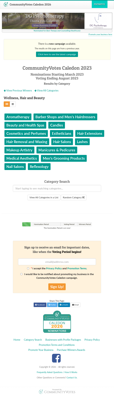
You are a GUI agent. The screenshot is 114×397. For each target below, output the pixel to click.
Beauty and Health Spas (25, 125)
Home (16, 339)
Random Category (73, 197)
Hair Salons (62, 142)
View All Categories (46, 90)
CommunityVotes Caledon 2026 (27, 4)
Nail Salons (15, 166)
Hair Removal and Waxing (26, 142)
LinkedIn (64, 305)
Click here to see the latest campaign (57, 54)
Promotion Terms (76, 268)
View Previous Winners (18, 90)
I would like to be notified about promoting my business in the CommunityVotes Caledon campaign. (57, 276)
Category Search (33, 339)
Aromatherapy (18, 117)
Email (75, 305)
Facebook (40, 305)
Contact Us (72, 377)
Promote (99, 4)
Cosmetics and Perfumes (26, 133)
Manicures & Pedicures (56, 150)
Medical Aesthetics (21, 158)
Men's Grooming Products (64, 158)
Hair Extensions (89, 133)
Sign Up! (57, 287)
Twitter (52, 305)
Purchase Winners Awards (71, 349)
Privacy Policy (54, 268)
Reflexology (39, 166)
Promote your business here (100, 34)
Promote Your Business (40, 349)
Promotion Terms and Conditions (57, 344)
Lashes (82, 142)
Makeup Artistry (19, 150)
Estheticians (61, 133)
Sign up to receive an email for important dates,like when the (57, 249)
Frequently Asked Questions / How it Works (57, 372)
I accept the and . (57, 268)
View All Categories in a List (44, 197)
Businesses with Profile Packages (63, 339)
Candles (56, 125)
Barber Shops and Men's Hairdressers (65, 117)
